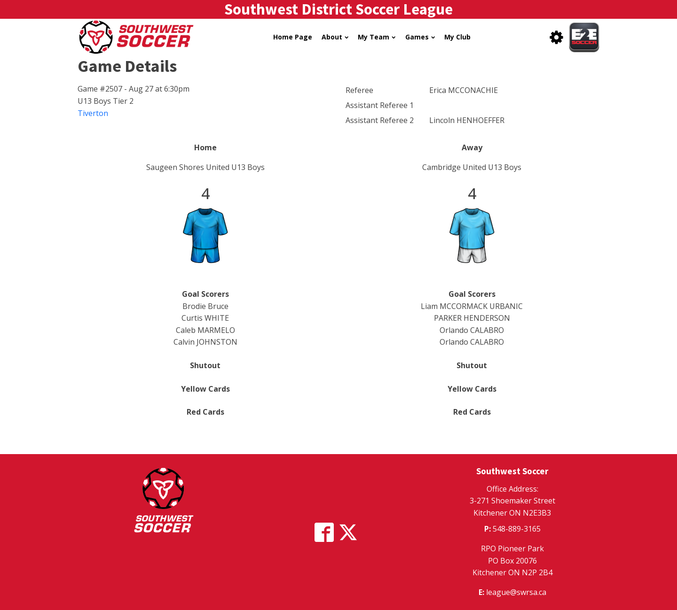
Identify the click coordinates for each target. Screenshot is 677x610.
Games (420, 36)
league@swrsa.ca (516, 592)
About (335, 36)
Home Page (292, 36)
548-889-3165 (517, 529)
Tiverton (93, 113)
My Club (457, 36)
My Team (376, 36)
